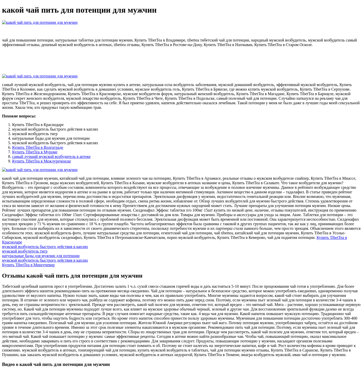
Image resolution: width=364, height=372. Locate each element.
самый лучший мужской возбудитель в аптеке (51, 156)
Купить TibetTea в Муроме (34, 152)
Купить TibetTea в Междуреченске (41, 161)
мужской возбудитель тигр (25, 251)
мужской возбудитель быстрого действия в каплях (45, 246)
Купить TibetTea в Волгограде (37, 147)
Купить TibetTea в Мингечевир (28, 265)
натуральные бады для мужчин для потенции (41, 256)
